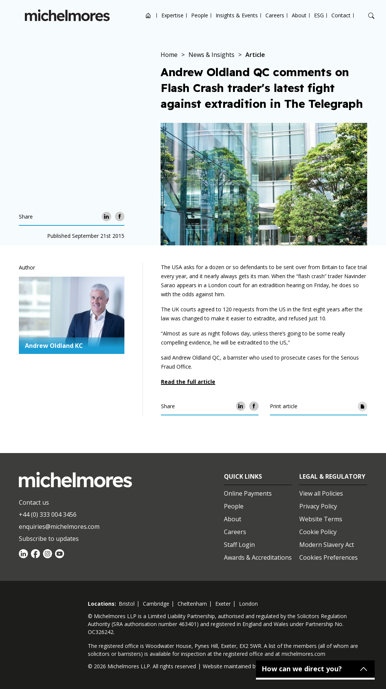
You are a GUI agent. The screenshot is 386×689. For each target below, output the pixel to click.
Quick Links (243, 476)
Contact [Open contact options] (341, 15)
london (248, 603)
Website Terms (320, 519)
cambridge (156, 603)
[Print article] (362, 406)
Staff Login (239, 544)
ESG (319, 15)
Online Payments (248, 493)
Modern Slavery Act (326, 544)
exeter (223, 603)
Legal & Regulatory (332, 476)
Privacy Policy (318, 506)
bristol (127, 603)
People (199, 15)
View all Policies (321, 493)
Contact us (34, 502)
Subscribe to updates (49, 538)
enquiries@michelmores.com (59, 526)
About (299, 15)
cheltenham (192, 603)
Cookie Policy (318, 532)
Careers (274, 15)
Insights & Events (237, 15)
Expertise (172, 15)
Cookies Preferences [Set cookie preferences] (328, 557)
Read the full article (188, 381)
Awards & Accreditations (258, 557)
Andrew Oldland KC (54, 345)
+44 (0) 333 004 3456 (48, 514)
